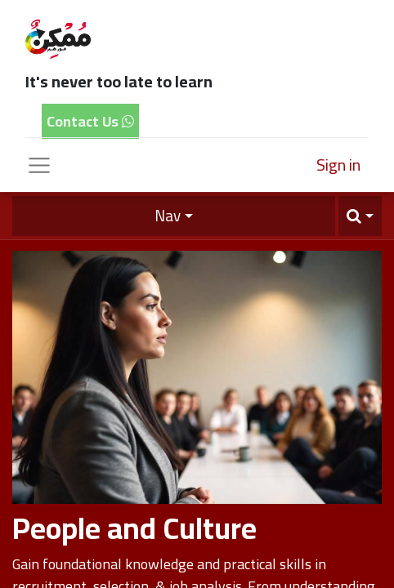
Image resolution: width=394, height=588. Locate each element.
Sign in (338, 164)
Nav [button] (167, 215)
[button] (360, 216)
